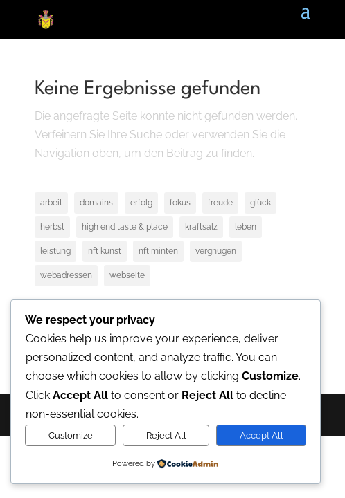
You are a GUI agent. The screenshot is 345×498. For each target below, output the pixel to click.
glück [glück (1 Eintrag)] (260, 203)
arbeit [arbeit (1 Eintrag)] (51, 203)
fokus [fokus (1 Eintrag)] (180, 203)
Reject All (166, 435)
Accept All (261, 435)
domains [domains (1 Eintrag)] (96, 203)
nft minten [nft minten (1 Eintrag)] (158, 251)
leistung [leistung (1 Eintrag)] (55, 251)
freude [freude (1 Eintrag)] (220, 203)
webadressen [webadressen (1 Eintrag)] (66, 275)
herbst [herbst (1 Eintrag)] (52, 227)
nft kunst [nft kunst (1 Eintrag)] (104, 251)
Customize (70, 435)
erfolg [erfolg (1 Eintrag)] (141, 203)
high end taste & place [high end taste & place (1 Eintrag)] (125, 227)
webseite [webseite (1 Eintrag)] (127, 275)
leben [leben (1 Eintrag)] (245, 227)
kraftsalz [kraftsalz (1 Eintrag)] (201, 227)
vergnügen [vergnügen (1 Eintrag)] (215, 251)
